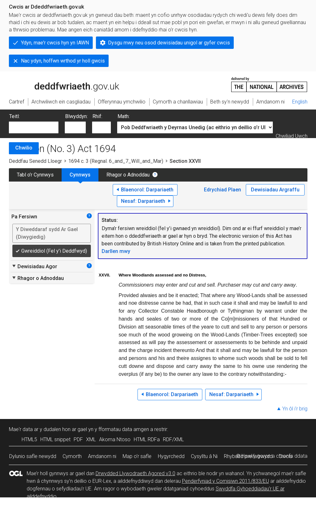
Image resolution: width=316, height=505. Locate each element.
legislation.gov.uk (59, 84)
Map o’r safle (137, 456)
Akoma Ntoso (115, 439)
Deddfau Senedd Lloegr (35, 161)
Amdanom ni (102, 456)
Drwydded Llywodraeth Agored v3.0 (135, 473)
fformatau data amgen (123, 429)
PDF (78, 439)
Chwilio (23, 148)
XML (91, 439)
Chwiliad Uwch (291, 136)
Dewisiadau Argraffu (275, 190)
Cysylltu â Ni (204, 456)
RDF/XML (173, 439)
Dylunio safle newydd (32, 456)
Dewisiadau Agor (34, 266)
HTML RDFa (147, 439)
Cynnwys (80, 175)
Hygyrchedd (171, 456)
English (299, 102)
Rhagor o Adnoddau (128, 175)
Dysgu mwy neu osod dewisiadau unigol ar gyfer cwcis (169, 43)
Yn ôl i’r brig (294, 409)
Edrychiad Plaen (222, 190)
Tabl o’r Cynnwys (35, 175)
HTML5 (29, 439)
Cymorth (72, 456)
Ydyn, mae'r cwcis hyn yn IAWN (55, 43)
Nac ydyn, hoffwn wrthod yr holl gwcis (63, 61)
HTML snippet (55, 439)
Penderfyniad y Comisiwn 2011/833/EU (225, 481)
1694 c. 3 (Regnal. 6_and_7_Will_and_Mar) (115, 161)
